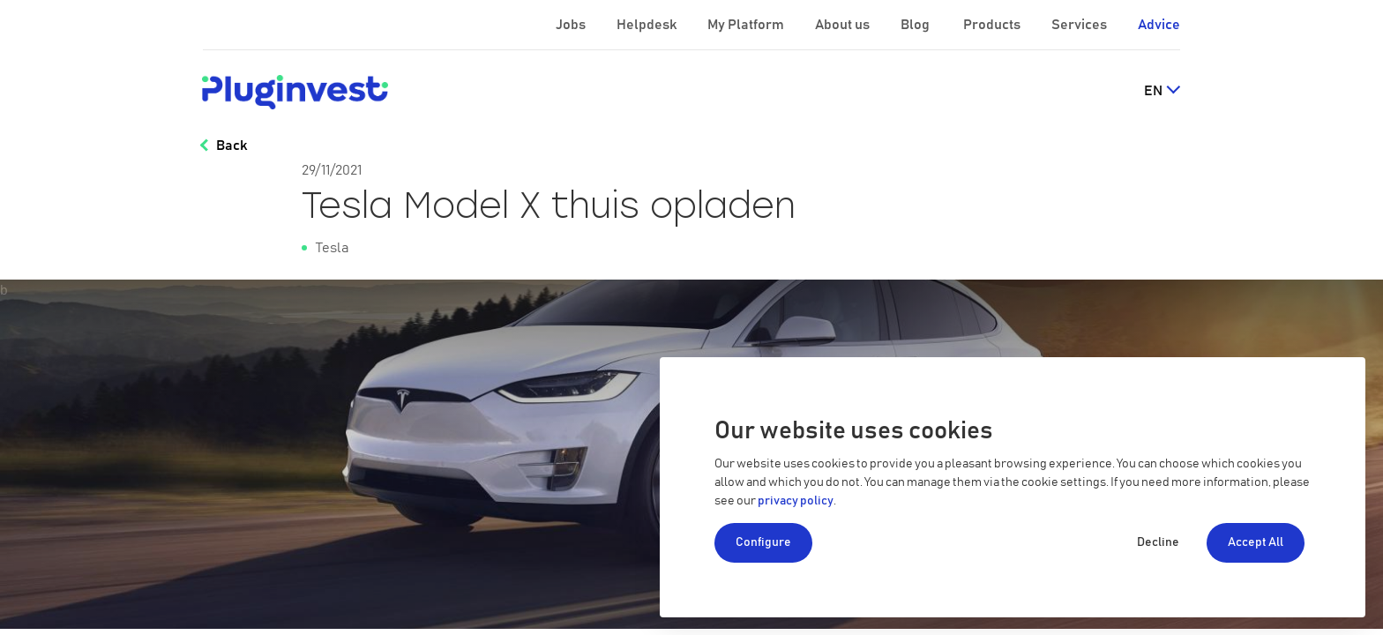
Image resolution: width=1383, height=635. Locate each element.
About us (843, 25)
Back (231, 145)
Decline (1158, 542)
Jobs (572, 25)
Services (1080, 25)
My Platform (745, 25)
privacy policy (796, 501)
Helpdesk (648, 25)
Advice (1159, 25)
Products (993, 25)
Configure (763, 542)
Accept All (1255, 542)
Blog (916, 25)
